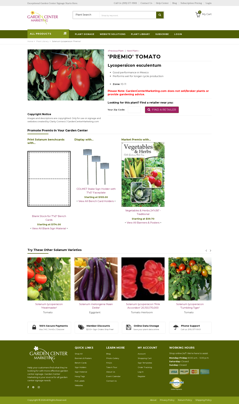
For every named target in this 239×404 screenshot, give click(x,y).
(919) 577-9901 (129, 3)
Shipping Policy (203, 400)
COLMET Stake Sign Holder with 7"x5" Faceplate (96, 190)
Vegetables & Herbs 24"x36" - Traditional (143, 212)
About (153, 400)
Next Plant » (133, 50)
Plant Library (42, 41)
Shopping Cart (145, 358)
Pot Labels (79, 381)
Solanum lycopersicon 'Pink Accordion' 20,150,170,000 (143, 306)
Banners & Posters (83, 358)
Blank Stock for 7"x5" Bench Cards (49, 218)
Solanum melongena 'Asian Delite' (96, 306)
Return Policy (185, 400)
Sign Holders (80, 367)
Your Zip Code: (116, 109)
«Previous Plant (116, 50)
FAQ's (109, 363)
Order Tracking (145, 367)
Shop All (79, 353)
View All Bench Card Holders (96, 201)
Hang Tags (80, 376)
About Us (110, 372)
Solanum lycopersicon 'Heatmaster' (49, 306)
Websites (79, 385)
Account (142, 353)
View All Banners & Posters (143, 222)
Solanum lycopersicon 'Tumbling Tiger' (190, 306)
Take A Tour (111, 367)
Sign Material (81, 372)
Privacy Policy (167, 400)
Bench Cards (81, 363)
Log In (141, 372)
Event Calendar (113, 376)
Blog (108, 353)
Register (141, 376)
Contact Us (111, 381)
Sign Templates (145, 363)
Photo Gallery (112, 358)
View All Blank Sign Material (49, 228)
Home (30, 41)
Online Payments (176, 389)
